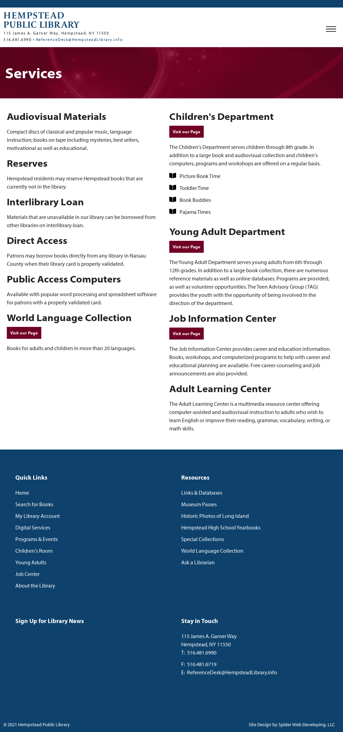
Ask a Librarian (198, 562)
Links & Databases (201, 492)
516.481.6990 (201, 652)
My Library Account (37, 515)
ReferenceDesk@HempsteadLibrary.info (79, 39)
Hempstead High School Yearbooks (220, 527)
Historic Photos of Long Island (215, 515)
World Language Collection (212, 550)
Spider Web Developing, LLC (306, 724)
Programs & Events (36, 539)
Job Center (27, 573)
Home (22, 492)
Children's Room (34, 550)
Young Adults (30, 562)
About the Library (35, 585)
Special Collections (202, 539)
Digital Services (32, 527)
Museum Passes (199, 504)
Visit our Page (24, 332)
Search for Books (34, 504)
